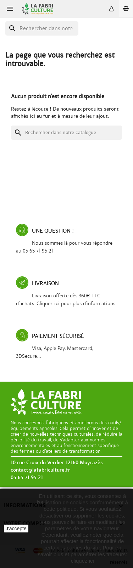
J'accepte (16, 528)
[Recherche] (41, 28)
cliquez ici (82, 561)
